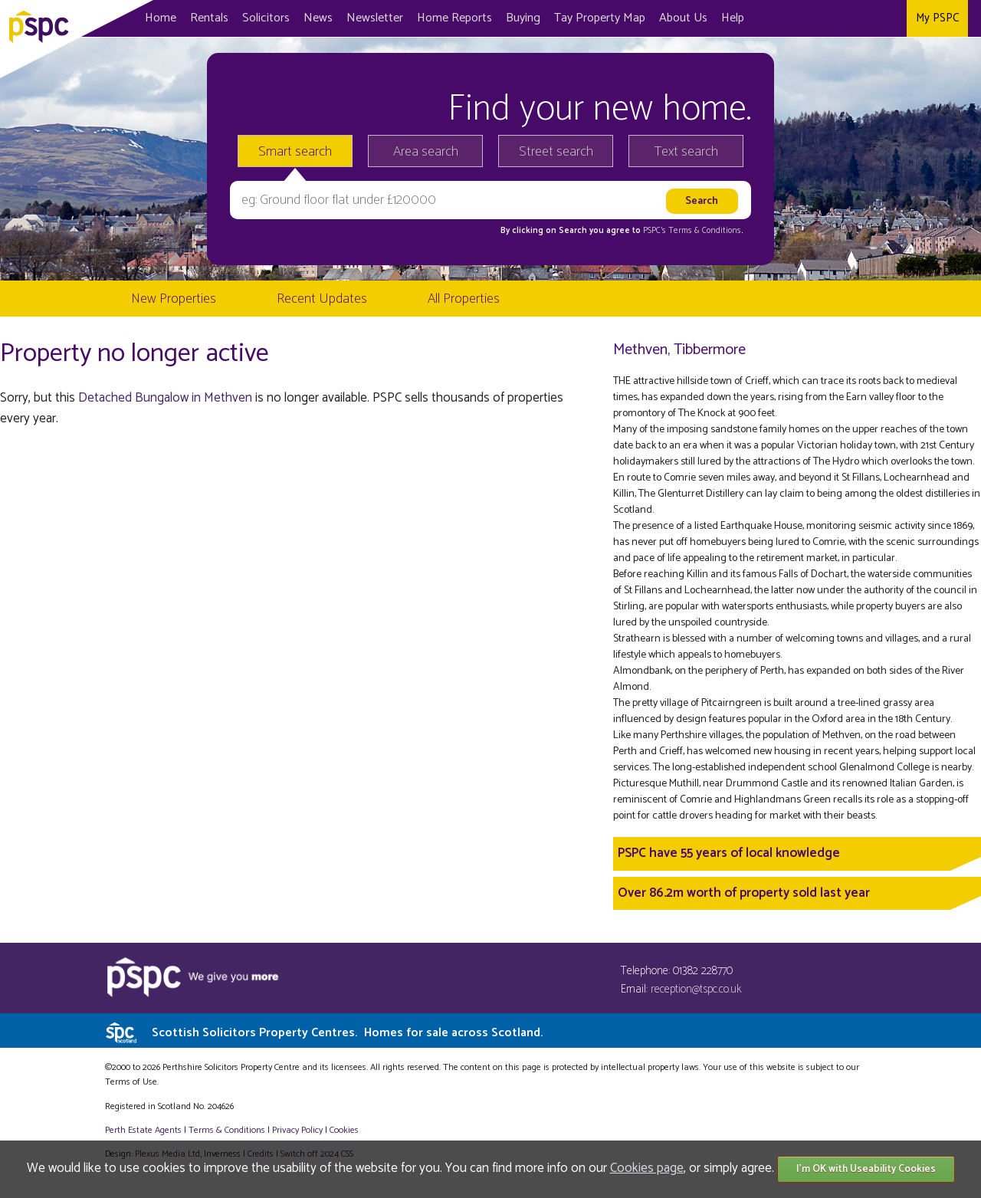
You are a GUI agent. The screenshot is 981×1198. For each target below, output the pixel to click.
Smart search (295, 151)
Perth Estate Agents (143, 1130)
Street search (556, 151)
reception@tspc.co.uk (696, 989)
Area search (425, 151)
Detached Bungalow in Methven (165, 398)
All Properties (464, 298)
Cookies (344, 1130)
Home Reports (454, 18)
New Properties (173, 298)
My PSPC (937, 18)
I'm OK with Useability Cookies (866, 1169)
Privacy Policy (297, 1130)
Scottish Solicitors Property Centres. (347, 1032)
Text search (686, 151)
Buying (523, 18)
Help (732, 18)
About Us (683, 18)
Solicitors (266, 18)
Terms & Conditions (227, 1130)
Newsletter (374, 18)
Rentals (209, 18)
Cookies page (647, 1168)
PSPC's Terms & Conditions (692, 231)
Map (599, 18)
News (318, 18)
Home (160, 18)
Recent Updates (322, 298)
